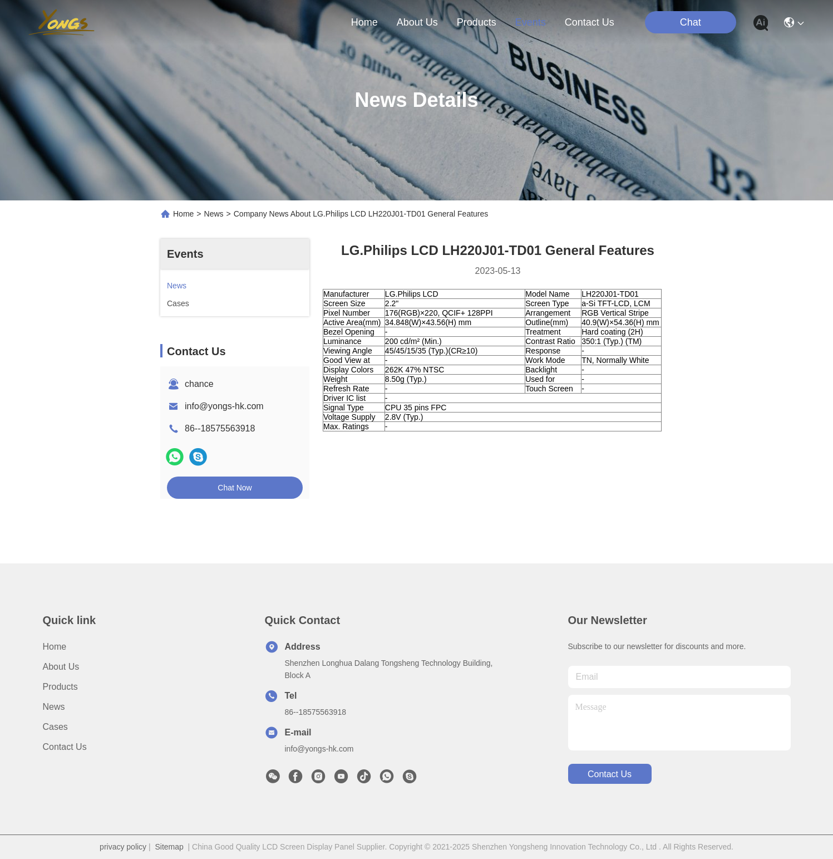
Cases (55, 727)
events (530, 22)
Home (364, 22)
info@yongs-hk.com (224, 406)
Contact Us (65, 747)
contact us (589, 22)
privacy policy (123, 846)
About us (61, 666)
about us (417, 22)
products (476, 22)
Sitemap (169, 846)
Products (60, 686)
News (214, 213)
